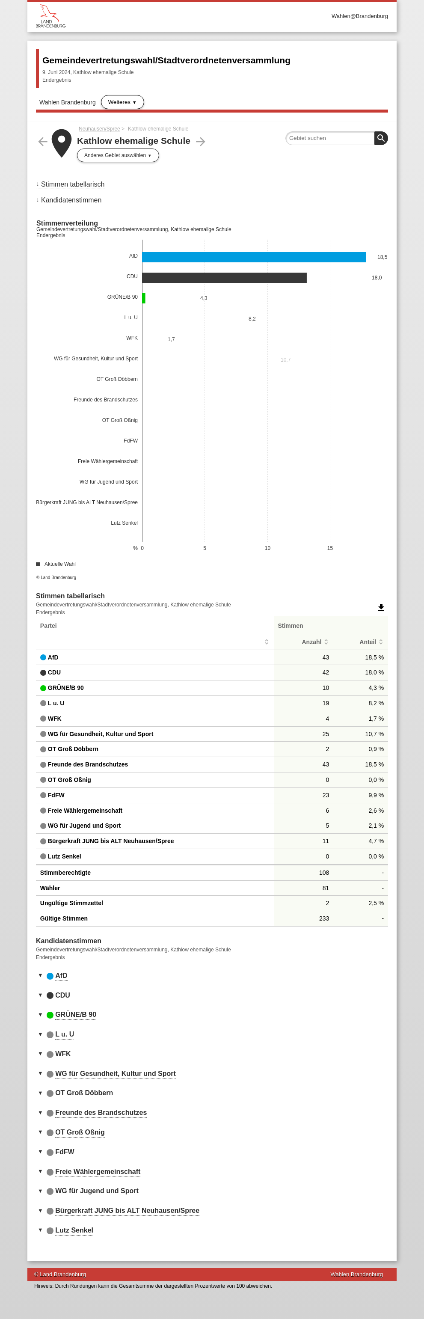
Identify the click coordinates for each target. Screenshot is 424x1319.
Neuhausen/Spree (99, 129)
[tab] (212, 976)
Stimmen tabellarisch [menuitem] (73, 184)
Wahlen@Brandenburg (360, 16)
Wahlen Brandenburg (67, 102)
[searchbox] (336, 138)
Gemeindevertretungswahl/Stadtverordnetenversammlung (166, 60)
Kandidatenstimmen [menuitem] (71, 200)
